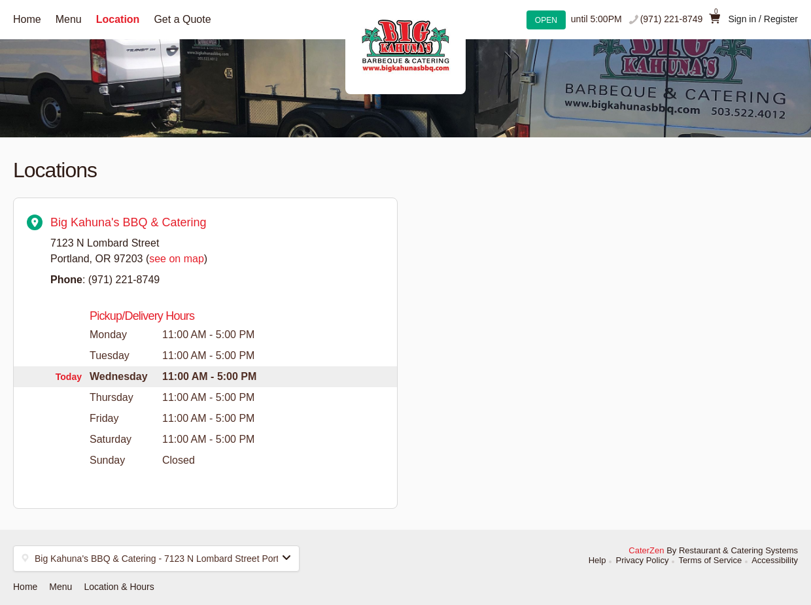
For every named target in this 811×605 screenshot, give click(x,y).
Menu (69, 19)
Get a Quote (182, 19)
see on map (176, 258)
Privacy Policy (641, 560)
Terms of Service (710, 560)
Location (118, 19)
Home (27, 19)
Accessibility (774, 560)
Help (597, 560)
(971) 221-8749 (671, 19)
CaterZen (646, 550)
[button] (156, 558)
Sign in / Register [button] (763, 19)
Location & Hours (119, 586)
